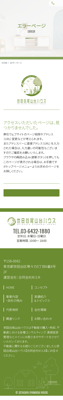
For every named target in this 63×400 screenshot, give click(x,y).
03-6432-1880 (35, 235)
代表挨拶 (12, 314)
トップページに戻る (32, 195)
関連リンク (13, 323)
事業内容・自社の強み (14, 303)
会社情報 (40, 314)
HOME (4, 62)
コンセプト (41, 292)
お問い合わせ (43, 323)
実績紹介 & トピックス (42, 303)
